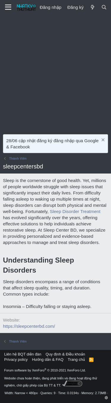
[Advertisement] (55, 73)
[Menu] (8, 7)
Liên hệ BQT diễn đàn (22, 354)
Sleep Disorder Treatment (75, 211)
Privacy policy (16, 359)
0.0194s (73, 393)
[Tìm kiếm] (104, 7)
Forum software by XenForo (45, 370)
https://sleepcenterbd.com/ (29, 326)
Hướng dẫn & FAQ (47, 359)
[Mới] (92, 7)
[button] (106, 397)
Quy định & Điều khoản (65, 354)
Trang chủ (76, 359)
